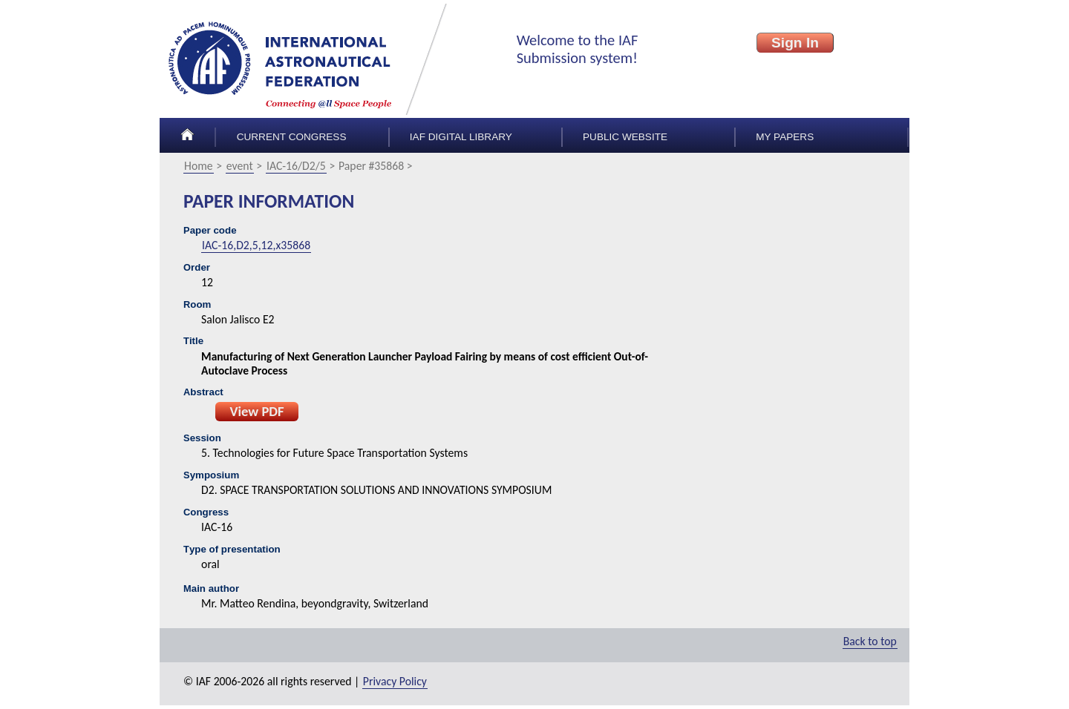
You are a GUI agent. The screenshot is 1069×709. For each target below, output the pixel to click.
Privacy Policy (395, 681)
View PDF (256, 411)
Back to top (870, 641)
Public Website (625, 136)
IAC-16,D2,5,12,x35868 (256, 245)
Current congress (292, 136)
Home (198, 166)
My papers (785, 136)
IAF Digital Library (461, 136)
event (239, 166)
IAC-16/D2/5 (296, 166)
